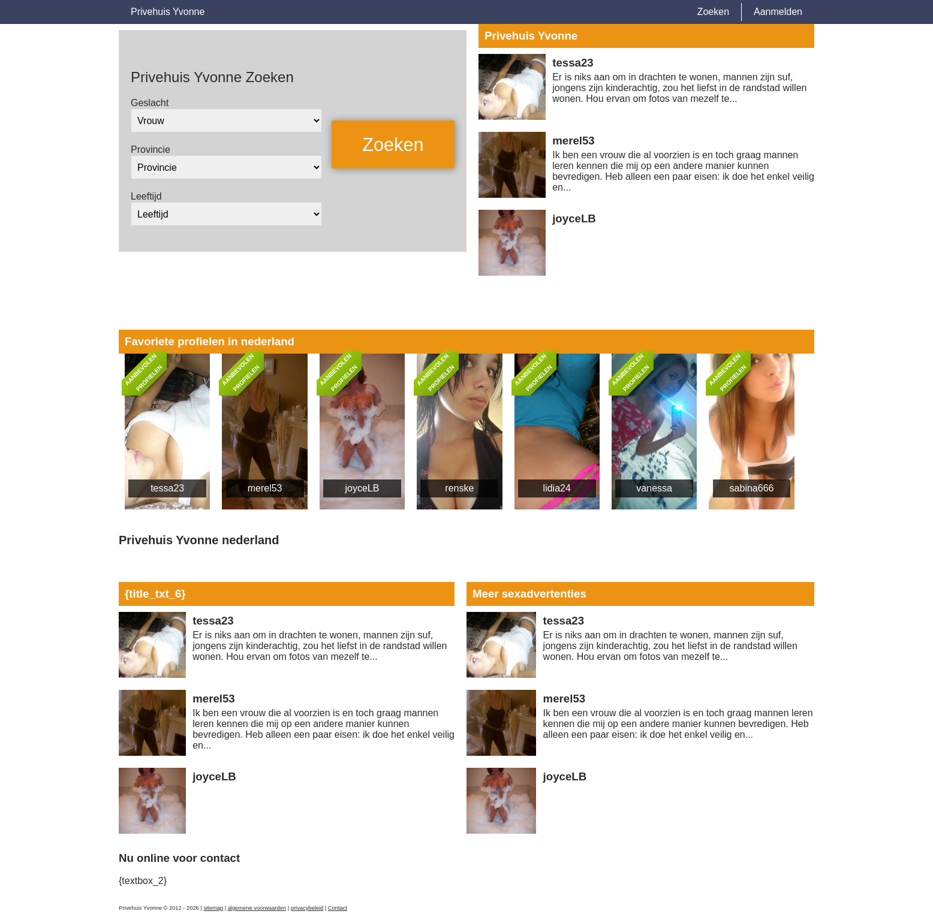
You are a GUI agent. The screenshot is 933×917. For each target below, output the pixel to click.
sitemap (213, 908)
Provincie (150, 149)
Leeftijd (146, 196)
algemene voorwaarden (257, 908)
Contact (337, 908)
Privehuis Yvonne (167, 12)
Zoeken (713, 12)
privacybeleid (307, 908)
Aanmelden (778, 12)
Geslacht (149, 103)
